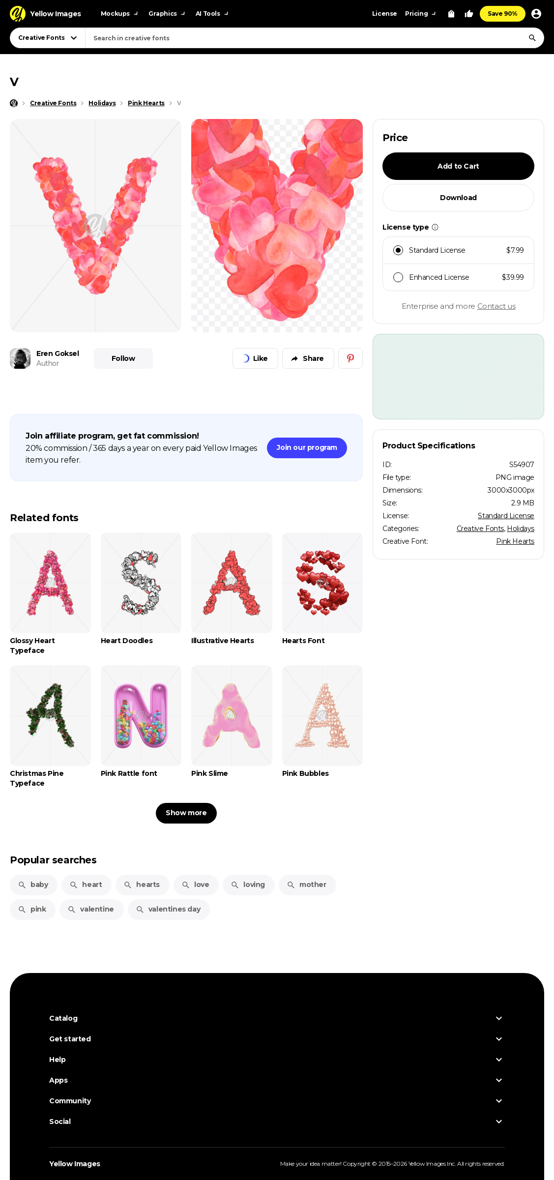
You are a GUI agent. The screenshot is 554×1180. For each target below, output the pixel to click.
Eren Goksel (57, 353)
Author (47, 363)
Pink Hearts (515, 541)
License (384, 13)
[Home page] (14, 103)
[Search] (532, 38)
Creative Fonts (480, 528)
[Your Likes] (469, 14)
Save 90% (503, 13)
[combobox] (315, 38)
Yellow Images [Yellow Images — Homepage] (74, 1163)
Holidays (520, 528)
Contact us (496, 306)
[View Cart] (451, 14)
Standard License (506, 515)
